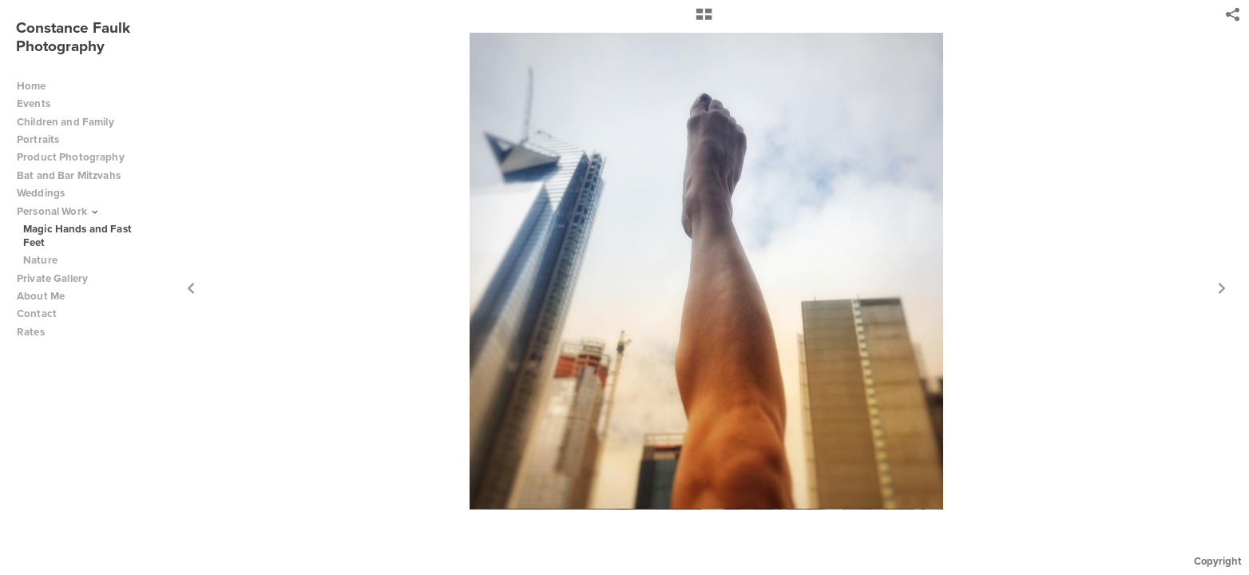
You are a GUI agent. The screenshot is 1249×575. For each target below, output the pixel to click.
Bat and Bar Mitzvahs (69, 175)
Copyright (1217, 561)
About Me (41, 295)
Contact (37, 313)
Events (40, 103)
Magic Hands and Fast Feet (77, 235)
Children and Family (65, 121)
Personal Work (58, 211)
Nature (40, 260)
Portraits (38, 139)
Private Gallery (52, 278)
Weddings (41, 192)
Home (31, 85)
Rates (37, 331)
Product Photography (71, 157)
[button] (704, 20)
